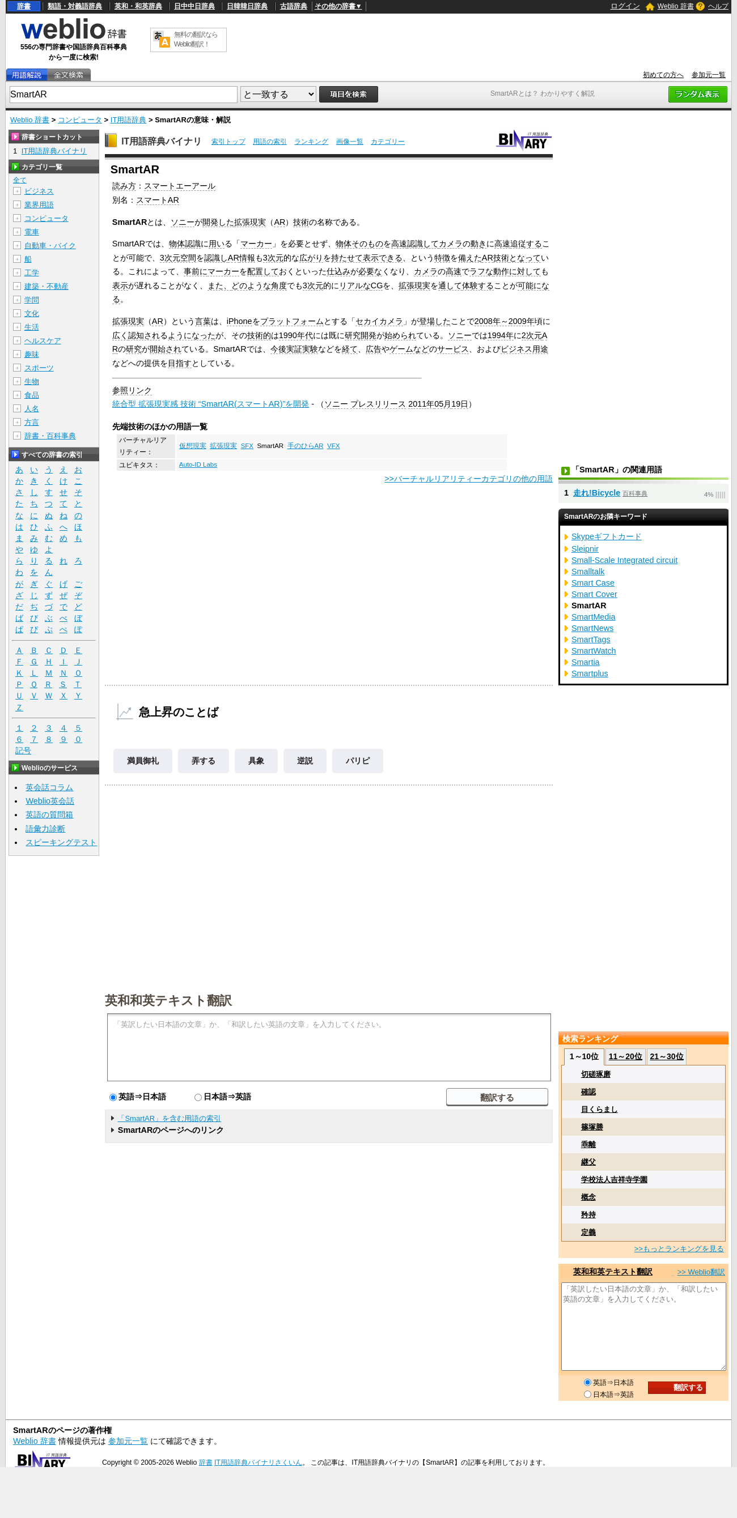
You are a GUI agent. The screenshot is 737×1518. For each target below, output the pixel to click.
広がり (311, 257)
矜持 (588, 1214)
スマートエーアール (179, 185)
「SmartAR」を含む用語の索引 (169, 1118)
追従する (526, 243)
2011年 (421, 403)
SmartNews (592, 628)
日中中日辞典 (194, 6)
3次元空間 (178, 257)
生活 (31, 327)
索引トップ (228, 142)
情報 (247, 257)
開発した (218, 222)
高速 (399, 243)
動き (478, 243)
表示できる (383, 257)
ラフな (481, 271)
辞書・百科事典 (50, 436)
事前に (195, 271)
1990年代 (296, 335)
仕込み (338, 271)
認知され (144, 335)
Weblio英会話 (50, 800)
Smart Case (593, 582)
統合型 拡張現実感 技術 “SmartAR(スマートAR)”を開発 (211, 403)
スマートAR (157, 199)
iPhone (239, 321)
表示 (120, 285)
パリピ (358, 760)
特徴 (442, 257)
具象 (256, 760)
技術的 (259, 335)
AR (279, 222)
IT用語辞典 (129, 120)
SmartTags (591, 639)
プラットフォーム (292, 321)
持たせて (347, 257)
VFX (333, 445)
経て (350, 348)
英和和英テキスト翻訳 (168, 999)
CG (377, 285)
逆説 (305, 760)
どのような (251, 285)
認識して (423, 243)
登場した (435, 321)
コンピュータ (80, 120)
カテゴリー (388, 142)
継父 (588, 1162)
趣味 (31, 354)
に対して (525, 271)
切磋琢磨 (596, 1074)
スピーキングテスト (61, 842)
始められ (400, 335)
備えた (470, 257)
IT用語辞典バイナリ (161, 141)
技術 (301, 222)
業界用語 (39, 205)
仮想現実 (192, 445)
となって (525, 257)
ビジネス (39, 191)
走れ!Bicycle (596, 492)
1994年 (501, 335)
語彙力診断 (45, 828)
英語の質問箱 (49, 814)
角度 (279, 285)
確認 (588, 1092)
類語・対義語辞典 (75, 6)
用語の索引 (270, 142)
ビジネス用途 (524, 348)
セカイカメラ (379, 321)
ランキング (311, 142)
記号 (23, 750)
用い (217, 243)
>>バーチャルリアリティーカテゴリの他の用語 (468, 478)
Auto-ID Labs (198, 464)
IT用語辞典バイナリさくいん (258, 1462)
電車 (31, 232)
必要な (370, 271)
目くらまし (599, 1109)
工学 (31, 272)
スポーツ (39, 368)
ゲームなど (409, 348)
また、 (219, 285)
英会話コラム (49, 787)
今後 (278, 348)
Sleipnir (585, 548)
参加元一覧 (709, 75)
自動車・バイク (50, 245)
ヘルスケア (42, 340)
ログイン (625, 6)
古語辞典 (293, 6)
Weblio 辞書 (676, 6)
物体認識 (185, 243)
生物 (31, 381)
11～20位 (625, 1056)
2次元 (532, 335)
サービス (453, 348)
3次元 (273, 257)
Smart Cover (594, 594)
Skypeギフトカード (606, 536)
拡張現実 (250, 222)
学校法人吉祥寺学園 (614, 1179)
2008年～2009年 (505, 321)
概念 (588, 1197)
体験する (478, 285)
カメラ (451, 243)
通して (450, 285)
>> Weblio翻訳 (701, 1272)
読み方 (124, 185)
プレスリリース (378, 403)
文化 (31, 313)
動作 (501, 271)
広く (120, 335)
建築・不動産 (46, 286)
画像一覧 (349, 142)
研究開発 (360, 335)
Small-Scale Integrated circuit (624, 560)
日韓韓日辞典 (247, 6)
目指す (180, 363)
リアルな (355, 285)
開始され (165, 348)
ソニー (182, 222)
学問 (31, 300)
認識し (216, 257)
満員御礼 (143, 760)
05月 (442, 403)
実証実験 (302, 348)
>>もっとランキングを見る (679, 1248)
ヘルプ (718, 6)
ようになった (191, 335)
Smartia (585, 662)
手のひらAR (305, 445)
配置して (263, 271)
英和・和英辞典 (138, 6)
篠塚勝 (592, 1127)
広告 (374, 348)
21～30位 (666, 1056)
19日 (459, 403)
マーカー (256, 243)
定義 (588, 1232)
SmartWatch (593, 650)
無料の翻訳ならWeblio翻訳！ (196, 39)
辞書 (24, 6)
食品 (31, 395)
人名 (31, 408)
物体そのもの (359, 243)
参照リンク (132, 390)
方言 (31, 422)
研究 (134, 348)
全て (20, 180)
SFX (247, 445)
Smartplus (589, 673)
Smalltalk (587, 571)
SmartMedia (593, 616)
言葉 (203, 321)
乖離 (588, 1144)
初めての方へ (663, 75)
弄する (203, 760)
